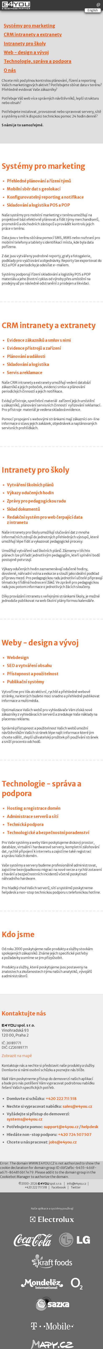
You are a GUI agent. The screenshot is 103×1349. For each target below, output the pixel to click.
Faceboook (59, 1187)
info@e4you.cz (76, 1183)
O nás (10, 70)
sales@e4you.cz (77, 1106)
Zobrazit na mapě (17, 1056)
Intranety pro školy (25, 43)
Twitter (76, 1187)
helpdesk (89, 1126)
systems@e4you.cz (24, 1119)
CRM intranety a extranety (33, 34)
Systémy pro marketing (29, 26)
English (93, 10)
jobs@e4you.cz (63, 1142)
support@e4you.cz (61, 1126)
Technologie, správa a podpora (37, 61)
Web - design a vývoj (26, 52)
